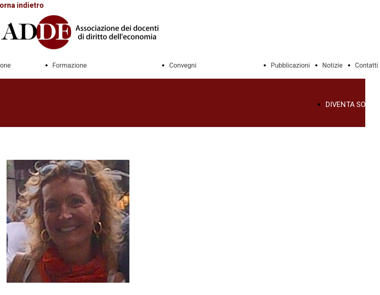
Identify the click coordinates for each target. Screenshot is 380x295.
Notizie (332, 65)
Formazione (69, 65)
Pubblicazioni (290, 65)
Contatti (366, 65)
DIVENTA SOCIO (352, 104)
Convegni (182, 65)
